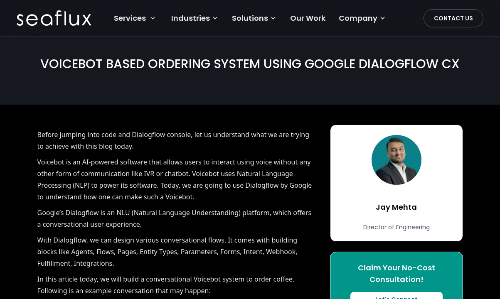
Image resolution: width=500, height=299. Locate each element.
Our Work (307, 18)
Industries (195, 18)
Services (130, 18)
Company (362, 18)
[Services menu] (153, 18)
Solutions (254, 18)
